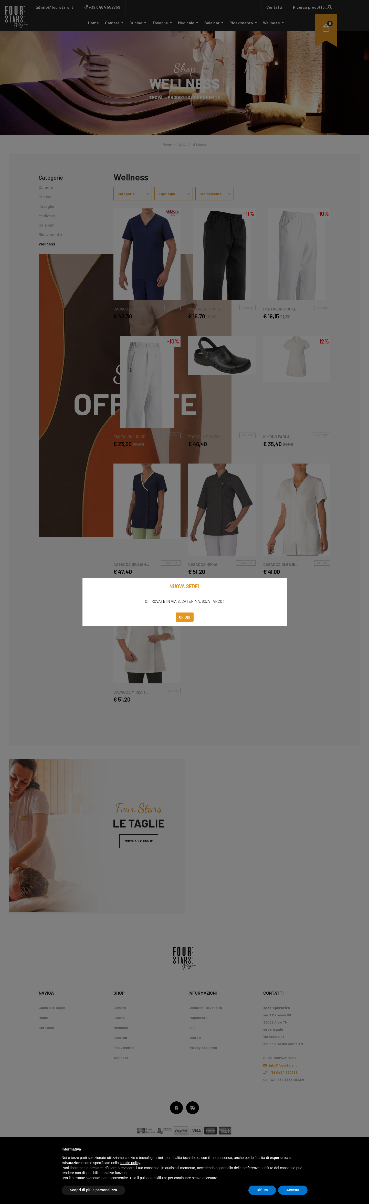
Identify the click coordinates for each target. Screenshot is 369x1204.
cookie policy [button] (130, 1163)
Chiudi (184, 617)
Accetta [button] (292, 1190)
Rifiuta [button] (262, 1190)
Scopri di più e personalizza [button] (93, 1190)
